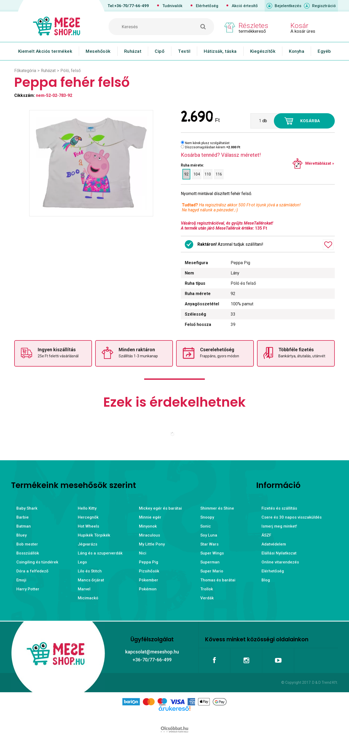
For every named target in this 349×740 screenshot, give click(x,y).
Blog (265, 580)
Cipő (159, 51)
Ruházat (133, 51)
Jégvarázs (87, 544)
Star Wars (209, 544)
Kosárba (310, 120)
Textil (184, 51)
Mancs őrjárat (91, 580)
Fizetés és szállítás (279, 508)
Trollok (206, 589)
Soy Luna (208, 535)
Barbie (22, 517)
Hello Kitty (87, 508)
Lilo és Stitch (90, 571)
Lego (82, 562)
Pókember (148, 580)
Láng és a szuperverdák (100, 553)
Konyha (296, 51)
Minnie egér (150, 517)
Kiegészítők (263, 51)
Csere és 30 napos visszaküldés (291, 517)
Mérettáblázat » (319, 163)
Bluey (21, 535)
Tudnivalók (172, 5)
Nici (142, 553)
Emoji (21, 580)
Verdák (207, 598)
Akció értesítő (245, 5)
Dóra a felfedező (32, 571)
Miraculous (149, 535)
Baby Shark (26, 508)
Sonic (205, 526)
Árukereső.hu (174, 716)
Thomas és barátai (217, 580)
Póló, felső (70, 70)
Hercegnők (88, 517)
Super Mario (211, 571)
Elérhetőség (207, 5)
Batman (23, 526)
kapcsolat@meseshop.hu (152, 651)
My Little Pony (152, 544)
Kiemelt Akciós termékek (45, 51)
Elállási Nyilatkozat (279, 553)
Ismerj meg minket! (279, 526)
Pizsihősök (149, 571)
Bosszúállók (27, 553)
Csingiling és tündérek (37, 562)
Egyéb (324, 51)
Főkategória (25, 70)
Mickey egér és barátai (160, 508)
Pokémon (148, 589)
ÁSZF (266, 535)
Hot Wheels (88, 526)
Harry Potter (27, 589)
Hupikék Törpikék (94, 535)
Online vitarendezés (280, 562)
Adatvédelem (273, 544)
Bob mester (27, 544)
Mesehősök (98, 51)
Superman (210, 562)
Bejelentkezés (288, 5)
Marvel (84, 589)
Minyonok (148, 526)
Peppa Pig (148, 562)
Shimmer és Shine (217, 508)
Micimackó (88, 598)
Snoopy (207, 517)
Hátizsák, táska (220, 51)
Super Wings (212, 553)
